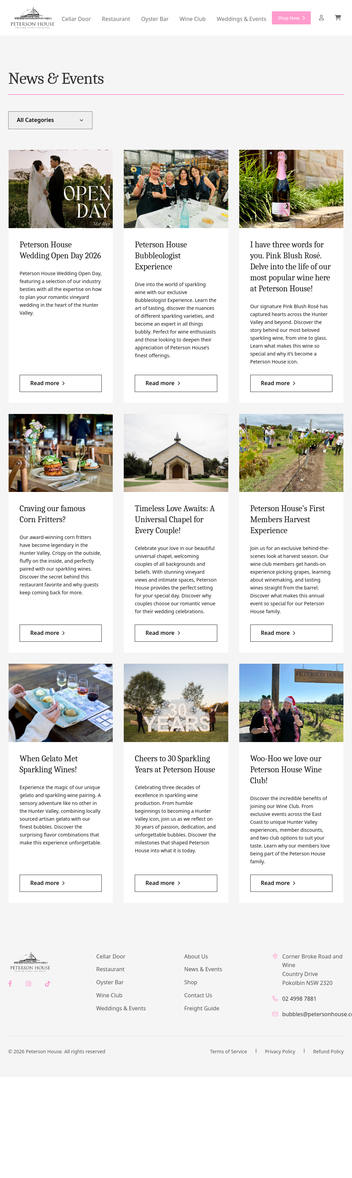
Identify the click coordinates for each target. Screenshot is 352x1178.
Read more (44, 383)
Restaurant (116, 19)
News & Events (203, 969)
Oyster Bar (155, 19)
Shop (190, 982)
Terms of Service (228, 1051)
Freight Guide (201, 1008)
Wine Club (192, 19)
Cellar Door (76, 19)
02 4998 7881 (299, 998)
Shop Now (291, 18)
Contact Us (198, 995)
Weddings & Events (241, 19)
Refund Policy (328, 1051)
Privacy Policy (280, 1051)
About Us (196, 956)
